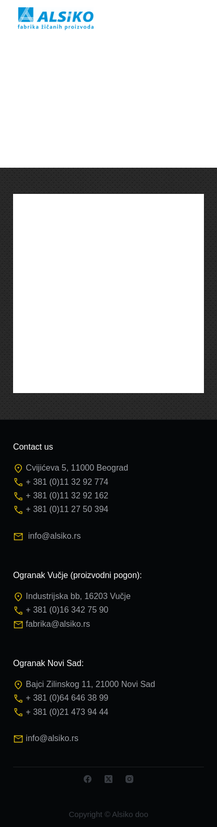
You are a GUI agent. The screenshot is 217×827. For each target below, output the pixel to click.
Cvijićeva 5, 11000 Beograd (77, 467)
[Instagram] (129, 779)
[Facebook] (88, 779)
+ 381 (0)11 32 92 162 (67, 495)
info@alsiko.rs (54, 535)
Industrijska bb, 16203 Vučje (78, 596)
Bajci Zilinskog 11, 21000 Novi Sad (90, 684)
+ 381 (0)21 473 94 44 (67, 712)
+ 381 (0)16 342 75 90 (67, 609)
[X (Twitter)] (108, 779)
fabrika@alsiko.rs (58, 623)
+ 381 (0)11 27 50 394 (67, 509)
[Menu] (199, 18)
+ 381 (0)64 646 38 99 (67, 697)
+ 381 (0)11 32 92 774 (67, 481)
